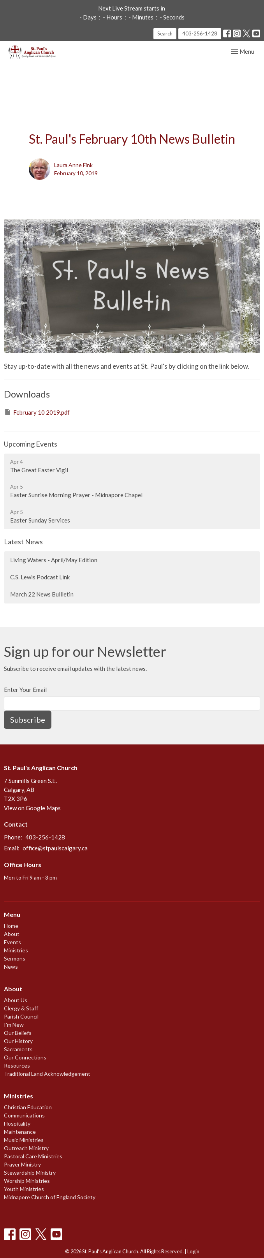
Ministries (16, 950)
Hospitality (17, 1123)
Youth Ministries (24, 1189)
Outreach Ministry (26, 1148)
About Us (15, 1000)
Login (193, 1251)
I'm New (14, 1024)
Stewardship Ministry (30, 1172)
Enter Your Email (25, 689)
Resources (17, 1065)
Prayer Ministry (22, 1164)
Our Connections (25, 1057)
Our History (18, 1041)
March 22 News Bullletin (42, 594)
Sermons (14, 958)
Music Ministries (24, 1140)
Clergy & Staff (21, 1008)
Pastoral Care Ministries (33, 1156)
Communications (24, 1115)
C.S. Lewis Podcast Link (40, 577)
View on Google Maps (32, 807)
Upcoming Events (30, 444)
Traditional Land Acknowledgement (47, 1073)
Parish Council (21, 1016)
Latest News (23, 541)
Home (11, 925)
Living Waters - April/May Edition (53, 559)
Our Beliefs (18, 1032)
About (11, 934)
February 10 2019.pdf (37, 412)
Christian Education (28, 1107)
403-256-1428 (199, 33)
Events (12, 942)
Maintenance (20, 1131)
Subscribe (27, 719)
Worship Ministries (27, 1180)
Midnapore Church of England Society (49, 1197)
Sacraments (18, 1049)
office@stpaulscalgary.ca (55, 848)
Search (164, 33)
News (11, 966)
